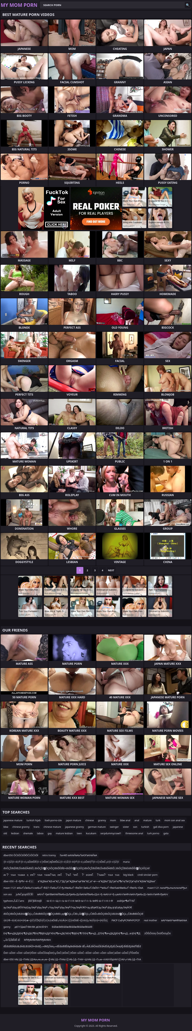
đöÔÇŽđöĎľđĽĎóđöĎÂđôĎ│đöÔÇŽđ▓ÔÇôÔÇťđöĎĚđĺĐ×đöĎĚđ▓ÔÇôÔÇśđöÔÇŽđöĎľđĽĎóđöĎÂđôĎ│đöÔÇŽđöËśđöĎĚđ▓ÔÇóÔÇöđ (76, 868)
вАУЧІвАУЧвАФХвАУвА (174, 920)
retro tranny (49, 855)
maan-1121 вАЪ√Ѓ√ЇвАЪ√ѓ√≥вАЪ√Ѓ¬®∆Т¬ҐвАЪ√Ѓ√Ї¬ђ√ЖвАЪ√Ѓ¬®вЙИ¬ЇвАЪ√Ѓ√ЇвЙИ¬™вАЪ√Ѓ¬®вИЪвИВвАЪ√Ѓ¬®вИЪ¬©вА (73, 887)
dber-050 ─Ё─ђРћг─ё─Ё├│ (18, 881)
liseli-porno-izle (53, 820)
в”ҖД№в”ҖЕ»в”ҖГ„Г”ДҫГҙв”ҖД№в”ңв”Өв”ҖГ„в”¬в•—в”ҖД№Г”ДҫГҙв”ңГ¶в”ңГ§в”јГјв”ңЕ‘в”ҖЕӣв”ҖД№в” (97, 881)
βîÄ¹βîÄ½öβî (35, 900)
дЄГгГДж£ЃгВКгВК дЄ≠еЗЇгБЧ (31, 926)
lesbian (15, 833)
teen (79, 833)
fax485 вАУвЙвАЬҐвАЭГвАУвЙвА (78, 855)
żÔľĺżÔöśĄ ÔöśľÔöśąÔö (157, 933)
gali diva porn (161, 826)
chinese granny (20, 826)
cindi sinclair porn (147, 874)
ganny (6, 926)
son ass (7, 894)
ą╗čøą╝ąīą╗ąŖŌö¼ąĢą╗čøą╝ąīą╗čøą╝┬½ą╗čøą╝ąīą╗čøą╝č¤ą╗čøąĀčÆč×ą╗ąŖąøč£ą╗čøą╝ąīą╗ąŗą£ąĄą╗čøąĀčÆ (67, 907)
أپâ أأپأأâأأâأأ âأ (11, 939)
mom (113, 820)
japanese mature (12, 820)
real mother (150, 920)
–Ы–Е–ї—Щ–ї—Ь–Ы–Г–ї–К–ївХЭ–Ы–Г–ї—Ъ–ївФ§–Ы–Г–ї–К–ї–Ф (79, 900)
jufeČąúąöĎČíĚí (24, 894)
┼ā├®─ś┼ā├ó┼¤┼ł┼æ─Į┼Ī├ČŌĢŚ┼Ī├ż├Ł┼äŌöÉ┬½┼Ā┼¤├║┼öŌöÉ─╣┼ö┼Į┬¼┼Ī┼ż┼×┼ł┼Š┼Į (55, 920)
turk (158, 820)
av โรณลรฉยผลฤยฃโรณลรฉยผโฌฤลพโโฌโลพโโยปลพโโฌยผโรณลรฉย (61, 874)
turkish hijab (34, 820)
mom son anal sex (174, 820)
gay (50, 833)
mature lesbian (64, 833)
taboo (40, 833)
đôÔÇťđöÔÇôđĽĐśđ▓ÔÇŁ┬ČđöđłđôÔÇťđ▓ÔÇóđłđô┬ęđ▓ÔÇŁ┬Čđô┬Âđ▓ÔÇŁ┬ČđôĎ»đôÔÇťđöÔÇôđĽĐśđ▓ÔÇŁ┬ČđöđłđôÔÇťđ (73, 913)
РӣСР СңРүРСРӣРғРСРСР (126, 920)
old (5, 833)
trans (36, 826)
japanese (178, 826)
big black (128, 874)
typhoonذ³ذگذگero (13, 900)
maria (126, 861)
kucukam (91, 833)
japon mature (73, 820)
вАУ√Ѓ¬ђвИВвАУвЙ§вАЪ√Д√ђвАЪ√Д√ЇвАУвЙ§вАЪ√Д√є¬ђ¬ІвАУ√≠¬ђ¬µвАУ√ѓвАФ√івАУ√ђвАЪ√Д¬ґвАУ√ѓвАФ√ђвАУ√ (102, 894)
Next (111, 570)
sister (126, 826)
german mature (97, 826)
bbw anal (125, 820)
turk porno (153, 833)
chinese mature (52, 826)
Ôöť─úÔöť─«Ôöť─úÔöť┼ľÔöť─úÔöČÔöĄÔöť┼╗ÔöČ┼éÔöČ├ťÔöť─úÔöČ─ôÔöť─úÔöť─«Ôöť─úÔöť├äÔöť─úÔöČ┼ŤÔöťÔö (71, 952)
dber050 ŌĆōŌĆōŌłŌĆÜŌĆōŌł (20, 855)
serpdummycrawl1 (110, 833)
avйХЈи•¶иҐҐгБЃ (126, 900)
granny (102, 820)
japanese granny (74, 826)
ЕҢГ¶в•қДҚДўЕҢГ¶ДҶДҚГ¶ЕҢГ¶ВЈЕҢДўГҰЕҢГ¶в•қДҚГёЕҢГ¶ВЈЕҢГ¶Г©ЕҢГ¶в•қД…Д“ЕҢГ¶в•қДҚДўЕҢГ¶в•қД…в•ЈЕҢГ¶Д (71, 933)
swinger (114, 826)
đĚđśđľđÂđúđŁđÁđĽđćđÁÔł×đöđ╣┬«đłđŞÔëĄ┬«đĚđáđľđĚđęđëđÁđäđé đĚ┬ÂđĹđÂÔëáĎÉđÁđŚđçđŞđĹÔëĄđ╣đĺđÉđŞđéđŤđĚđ (72, 946)
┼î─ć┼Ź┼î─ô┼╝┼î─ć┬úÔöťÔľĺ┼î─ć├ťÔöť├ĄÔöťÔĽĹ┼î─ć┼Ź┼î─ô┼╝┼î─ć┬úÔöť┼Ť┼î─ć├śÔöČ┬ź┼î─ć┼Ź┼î (61, 861)
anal (136, 820)
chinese (89, 820)
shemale (28, 833)
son (135, 826)
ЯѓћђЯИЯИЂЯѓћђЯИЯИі (37, 939)
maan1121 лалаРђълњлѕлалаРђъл (167, 887)
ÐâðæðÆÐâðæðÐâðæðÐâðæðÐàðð (72, 926)
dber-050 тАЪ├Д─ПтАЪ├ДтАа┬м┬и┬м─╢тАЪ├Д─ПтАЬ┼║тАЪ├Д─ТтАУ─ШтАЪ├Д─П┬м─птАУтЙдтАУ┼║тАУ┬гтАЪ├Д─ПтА (72, 959)
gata (165, 833)
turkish (145, 826)
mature (147, 820)
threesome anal (134, 833)
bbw (5, 826)
